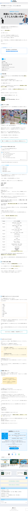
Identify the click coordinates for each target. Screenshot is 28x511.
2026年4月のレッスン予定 (4, 493)
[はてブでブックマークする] (15, 455)
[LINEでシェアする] (18, 455)
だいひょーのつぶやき (8, 457)
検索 (26, 478)
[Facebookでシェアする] (12, 455)
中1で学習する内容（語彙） (5, 65)
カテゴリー (2, 501)
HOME (14, 507)
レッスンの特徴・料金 (14, 448)
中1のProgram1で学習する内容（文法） (7, 64)
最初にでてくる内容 (4, 62)
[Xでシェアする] (9, 455)
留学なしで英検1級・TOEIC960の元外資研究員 (12, 51)
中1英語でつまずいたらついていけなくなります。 (8, 67)
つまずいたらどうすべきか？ (5, 68)
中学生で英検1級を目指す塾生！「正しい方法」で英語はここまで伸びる (11, 491)
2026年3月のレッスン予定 (4, 496)
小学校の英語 (3, 61)
